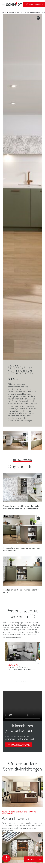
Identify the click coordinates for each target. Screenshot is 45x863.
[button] (6, 858)
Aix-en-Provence (16, 818)
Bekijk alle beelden (22, 460)
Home (4, 12)
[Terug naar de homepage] (14, 4)
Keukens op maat (14, 12)
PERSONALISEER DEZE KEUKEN (22, 670)
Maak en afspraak (20, 745)
